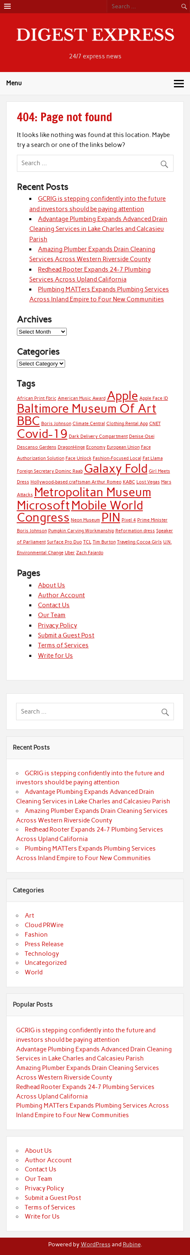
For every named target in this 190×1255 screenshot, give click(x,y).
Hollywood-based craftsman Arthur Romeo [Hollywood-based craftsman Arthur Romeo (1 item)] (76, 482)
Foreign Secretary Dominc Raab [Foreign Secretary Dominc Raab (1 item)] (50, 471)
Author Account (61, 595)
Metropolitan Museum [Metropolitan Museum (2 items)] (92, 492)
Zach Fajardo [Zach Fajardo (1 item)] (89, 552)
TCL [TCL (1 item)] (87, 542)
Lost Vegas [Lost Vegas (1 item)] (148, 482)
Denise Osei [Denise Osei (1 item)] (142, 436)
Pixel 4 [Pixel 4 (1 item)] (129, 520)
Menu (14, 83)
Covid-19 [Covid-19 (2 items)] (42, 433)
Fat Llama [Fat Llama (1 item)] (153, 458)
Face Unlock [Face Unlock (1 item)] (78, 458)
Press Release (44, 944)
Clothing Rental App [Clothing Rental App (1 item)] (127, 423)
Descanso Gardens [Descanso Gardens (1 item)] (36, 447)
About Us (51, 585)
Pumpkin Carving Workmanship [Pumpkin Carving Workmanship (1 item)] (81, 531)
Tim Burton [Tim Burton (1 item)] (104, 542)
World (33, 972)
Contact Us (54, 605)
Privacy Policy (57, 625)
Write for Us (55, 655)
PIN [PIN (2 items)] (110, 517)
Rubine (132, 1244)
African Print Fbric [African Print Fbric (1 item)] (36, 398)
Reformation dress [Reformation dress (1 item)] (135, 531)
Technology (42, 953)
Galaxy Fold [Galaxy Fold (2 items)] (116, 468)
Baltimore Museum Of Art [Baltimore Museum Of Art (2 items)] (87, 408)
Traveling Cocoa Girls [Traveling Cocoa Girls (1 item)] (139, 542)
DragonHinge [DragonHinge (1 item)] (71, 447)
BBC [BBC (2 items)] (28, 421)
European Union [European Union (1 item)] (123, 447)
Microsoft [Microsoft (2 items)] (43, 505)
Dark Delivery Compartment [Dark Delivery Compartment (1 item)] (98, 436)
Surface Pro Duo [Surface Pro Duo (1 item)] (64, 542)
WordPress (95, 1244)
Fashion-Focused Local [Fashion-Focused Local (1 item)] (117, 458)
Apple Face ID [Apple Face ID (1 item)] (153, 398)
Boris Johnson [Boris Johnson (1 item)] (56, 423)
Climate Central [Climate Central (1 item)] (89, 423)
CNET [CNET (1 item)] (155, 423)
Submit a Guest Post (66, 635)
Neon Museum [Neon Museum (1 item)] (85, 520)
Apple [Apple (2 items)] (122, 395)
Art (29, 915)
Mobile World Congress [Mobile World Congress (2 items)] (80, 511)
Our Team (52, 615)
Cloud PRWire (44, 925)
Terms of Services (63, 645)
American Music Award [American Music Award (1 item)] (82, 398)
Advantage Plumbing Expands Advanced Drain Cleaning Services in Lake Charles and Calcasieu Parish (98, 229)
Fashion (36, 934)
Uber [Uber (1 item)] (70, 552)
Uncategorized (45, 962)
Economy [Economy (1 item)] (96, 447)
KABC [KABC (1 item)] (129, 482)
